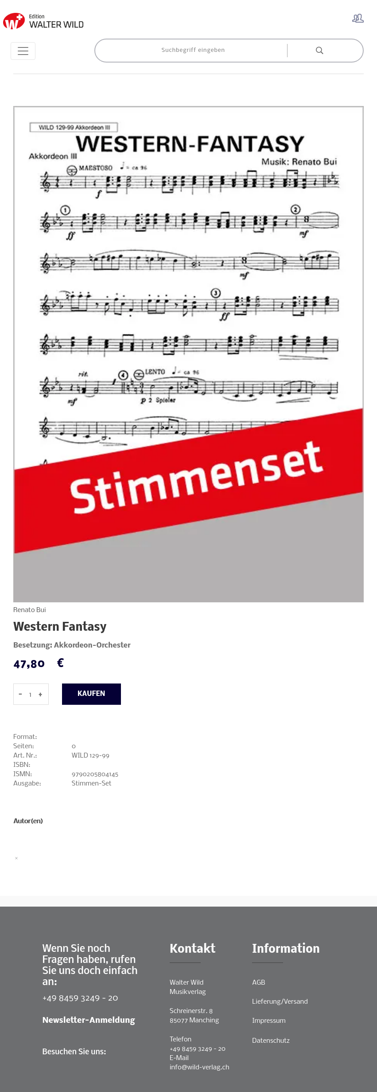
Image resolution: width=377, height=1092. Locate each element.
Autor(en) (28, 821)
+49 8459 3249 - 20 (80, 998)
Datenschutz (271, 1041)
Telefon (180, 1039)
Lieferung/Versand (280, 1002)
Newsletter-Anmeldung (89, 1021)
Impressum (268, 1021)
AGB (258, 982)
